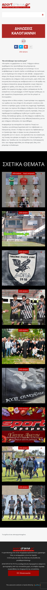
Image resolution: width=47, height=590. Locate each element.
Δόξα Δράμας (23, 52)
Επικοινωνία (25, 573)
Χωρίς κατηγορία (28, 173)
